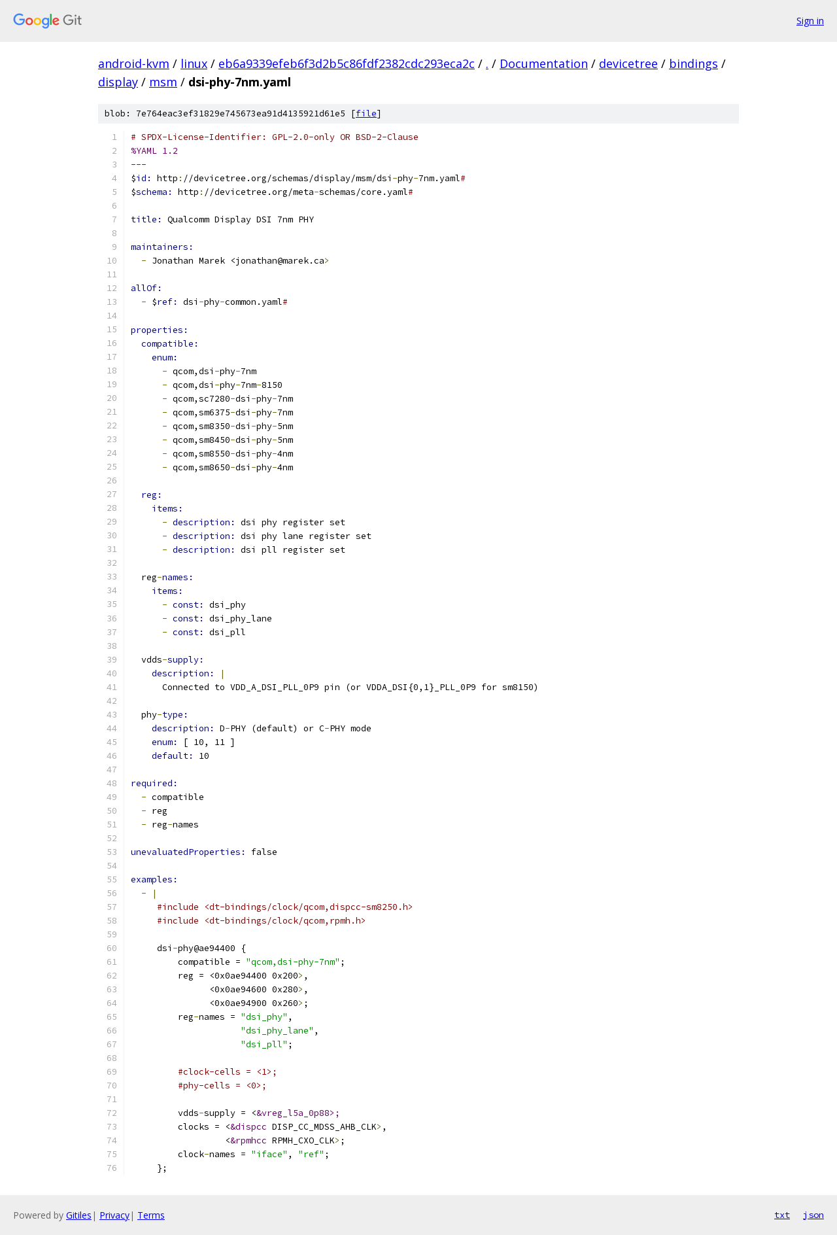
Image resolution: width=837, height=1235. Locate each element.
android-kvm (133, 63)
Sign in (810, 20)
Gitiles (79, 1215)
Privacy (114, 1215)
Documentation (544, 63)
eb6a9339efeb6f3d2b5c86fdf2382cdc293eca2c (346, 63)
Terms (151, 1215)
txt (782, 1215)
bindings (693, 63)
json (813, 1215)
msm (163, 82)
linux (193, 63)
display (118, 82)
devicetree (628, 63)
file (366, 113)
